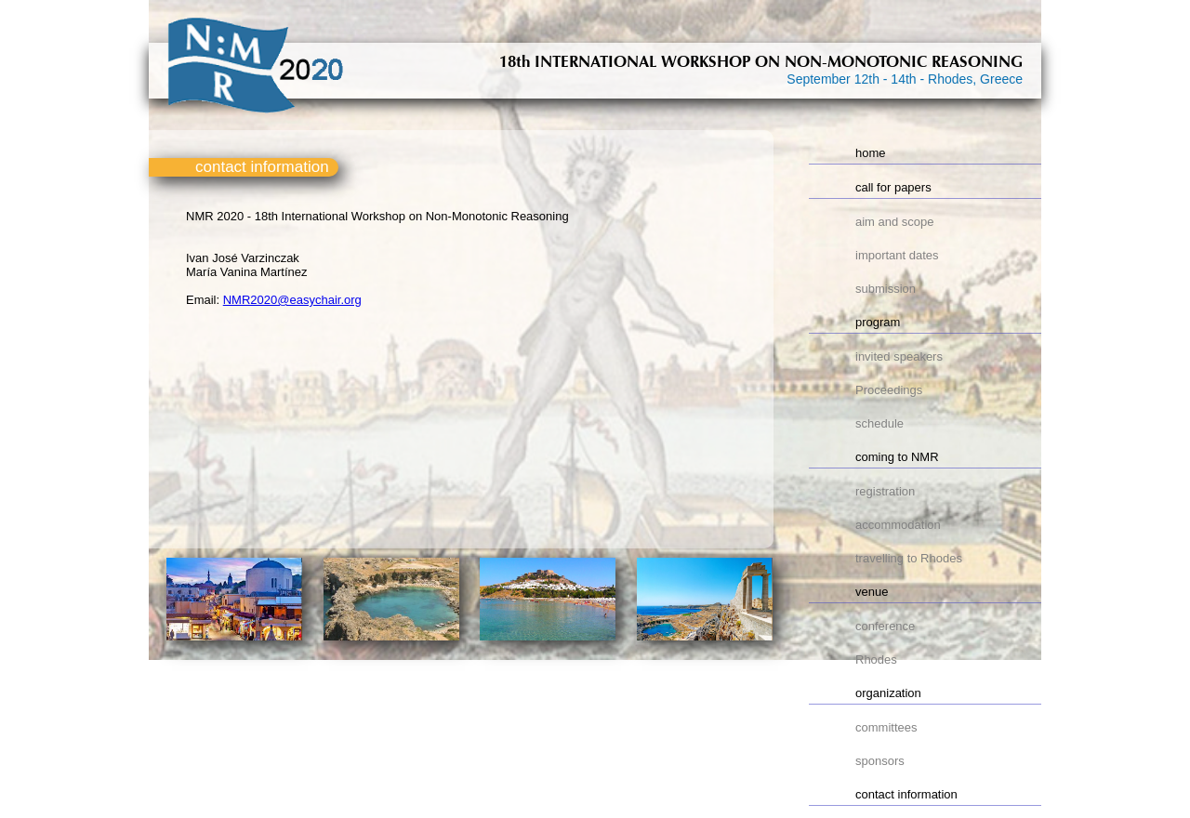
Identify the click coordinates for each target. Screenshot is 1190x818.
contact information (906, 794)
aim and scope (894, 222)
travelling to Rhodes (908, 558)
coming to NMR (897, 457)
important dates (897, 255)
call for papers (893, 187)
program (877, 322)
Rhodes (876, 659)
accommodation (898, 525)
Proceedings (888, 390)
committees (886, 727)
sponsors (880, 761)
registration (885, 491)
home (870, 153)
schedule (879, 423)
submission (885, 289)
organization (888, 693)
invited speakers (899, 356)
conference (885, 626)
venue (871, 592)
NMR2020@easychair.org (292, 300)
